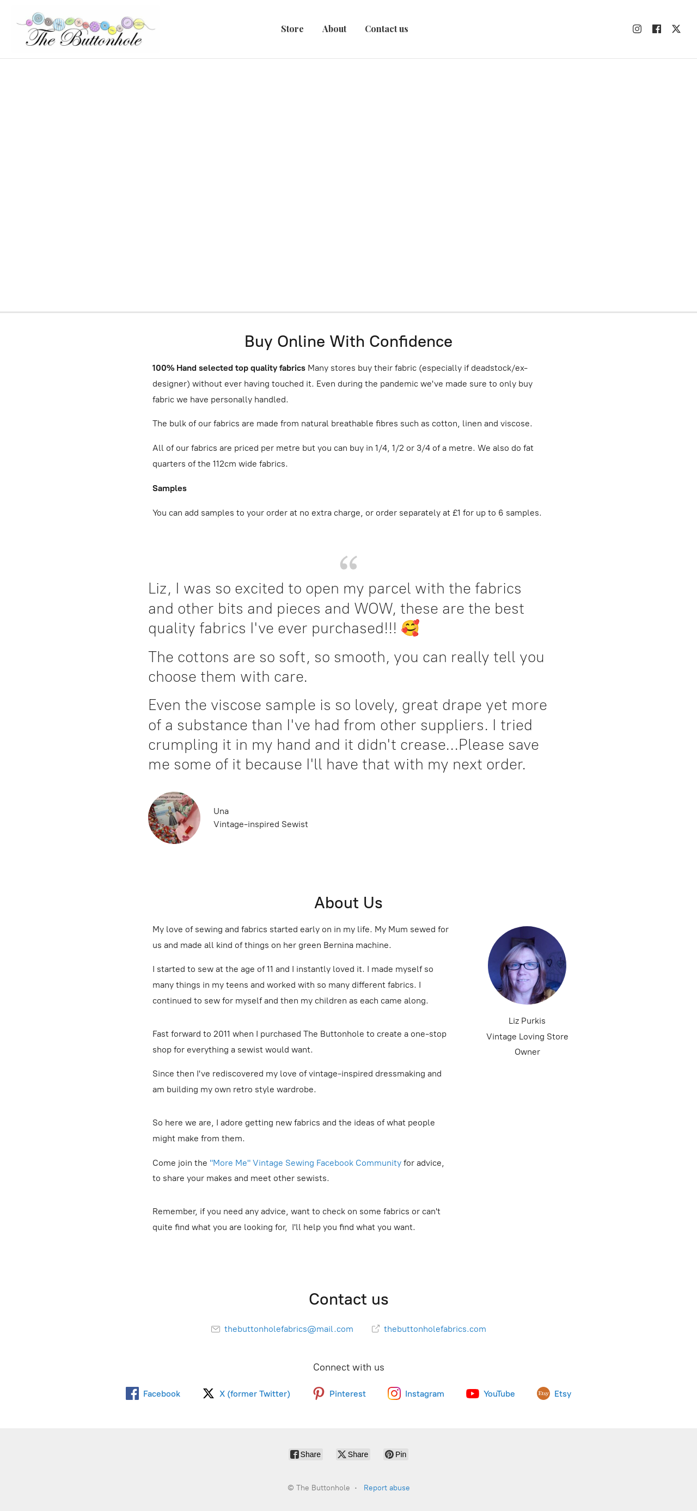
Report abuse (387, 1487)
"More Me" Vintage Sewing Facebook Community (305, 1163)
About (334, 28)
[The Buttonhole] (85, 29)
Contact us (386, 28)
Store (292, 28)
